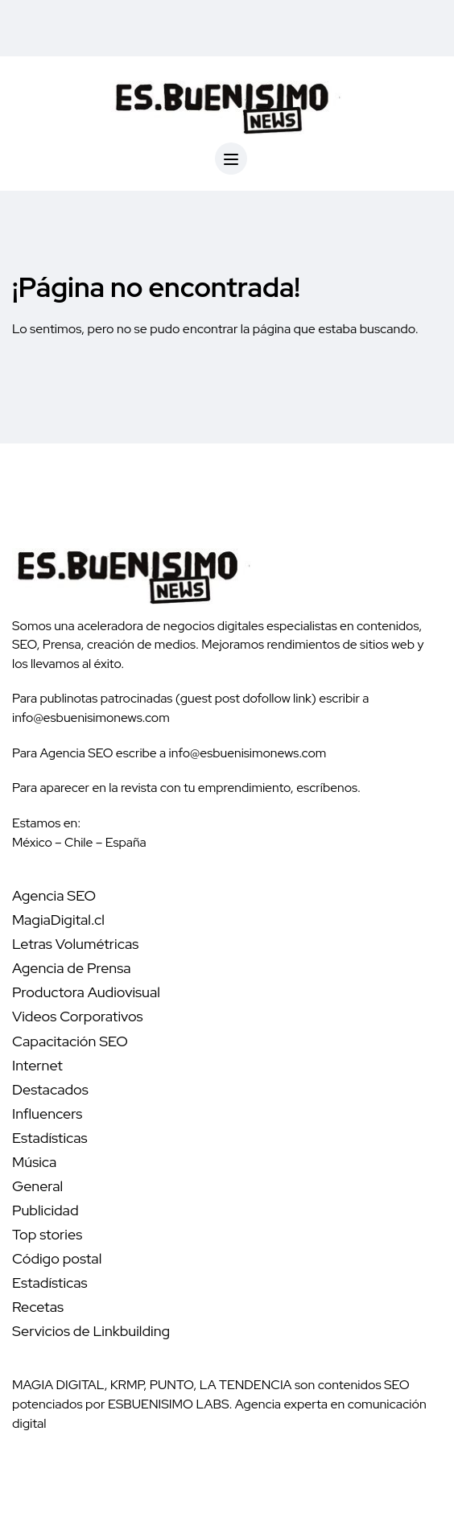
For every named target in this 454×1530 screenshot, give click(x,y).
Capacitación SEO (70, 1041)
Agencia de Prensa (71, 968)
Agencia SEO (54, 895)
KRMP (126, 1384)
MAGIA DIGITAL (58, 1384)
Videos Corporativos (77, 1016)
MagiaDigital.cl (58, 919)
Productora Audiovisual (86, 992)
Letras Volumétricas (75, 943)
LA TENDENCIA (246, 1384)
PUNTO (172, 1384)
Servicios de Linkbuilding (91, 1331)
